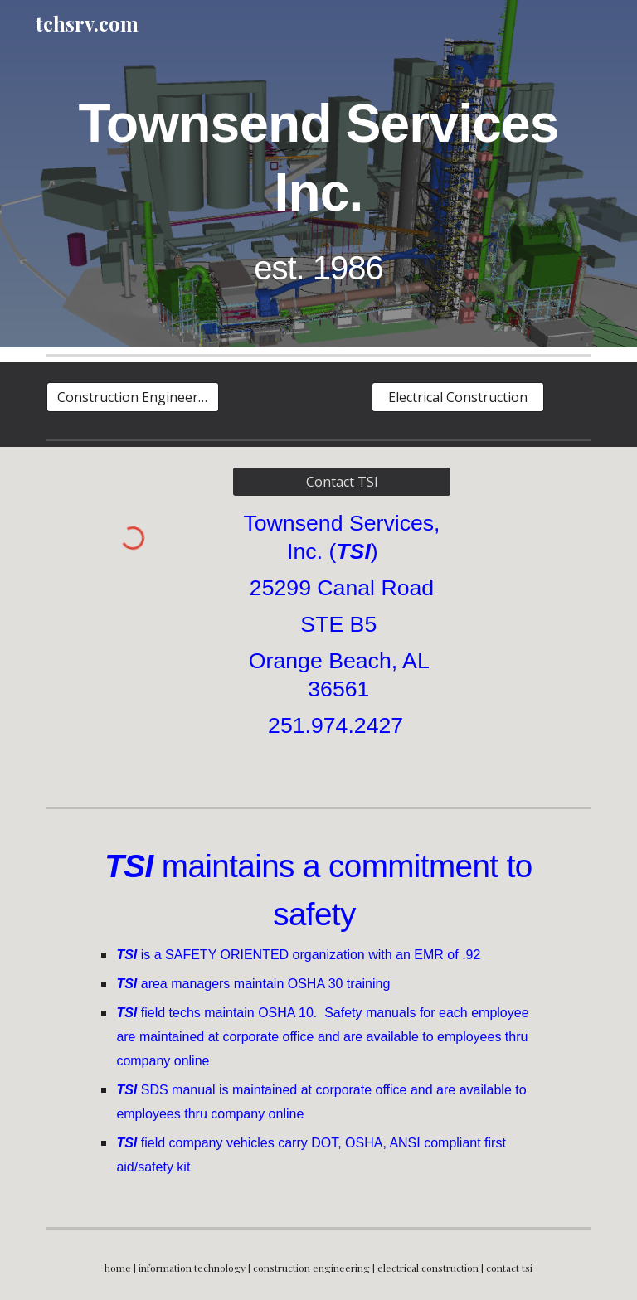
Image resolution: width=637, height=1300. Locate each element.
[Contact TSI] (341, 481)
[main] (318, 185)
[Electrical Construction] (457, 397)
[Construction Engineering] (132, 397)
